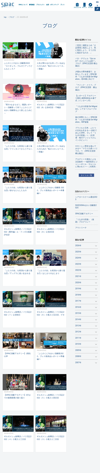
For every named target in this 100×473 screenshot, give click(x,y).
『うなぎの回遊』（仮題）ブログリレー (84, 220)
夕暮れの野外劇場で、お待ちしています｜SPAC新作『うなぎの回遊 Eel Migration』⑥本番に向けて (86, 75)
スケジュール (77, 7)
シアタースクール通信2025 (86, 198)
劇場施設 (32, 5)
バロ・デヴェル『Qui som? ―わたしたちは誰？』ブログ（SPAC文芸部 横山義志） (86, 62)
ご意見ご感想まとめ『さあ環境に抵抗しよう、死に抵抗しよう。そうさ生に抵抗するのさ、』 (85, 49)
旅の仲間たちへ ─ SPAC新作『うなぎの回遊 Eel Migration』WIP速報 (86, 119)
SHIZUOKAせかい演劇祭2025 (86, 206)
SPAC (8, 5)
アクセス (90, 7)
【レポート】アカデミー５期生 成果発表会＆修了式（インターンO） (85, 98)
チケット (84, 7)
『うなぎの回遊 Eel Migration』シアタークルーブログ (86, 108)
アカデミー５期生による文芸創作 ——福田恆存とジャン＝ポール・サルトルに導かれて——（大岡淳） (86, 163)
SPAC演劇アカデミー (84, 214)
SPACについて (23, 5)
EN (97, 2)
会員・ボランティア (52, 5)
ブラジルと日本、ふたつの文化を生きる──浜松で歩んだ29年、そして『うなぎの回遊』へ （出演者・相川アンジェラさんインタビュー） (86, 134)
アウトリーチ (81, 228)
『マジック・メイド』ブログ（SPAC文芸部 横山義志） (86, 87)
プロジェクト (40, 5)
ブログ (49, 25)
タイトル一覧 (86, 175)
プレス (62, 5)
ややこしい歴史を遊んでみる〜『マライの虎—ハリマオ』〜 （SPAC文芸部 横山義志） (86, 150)
